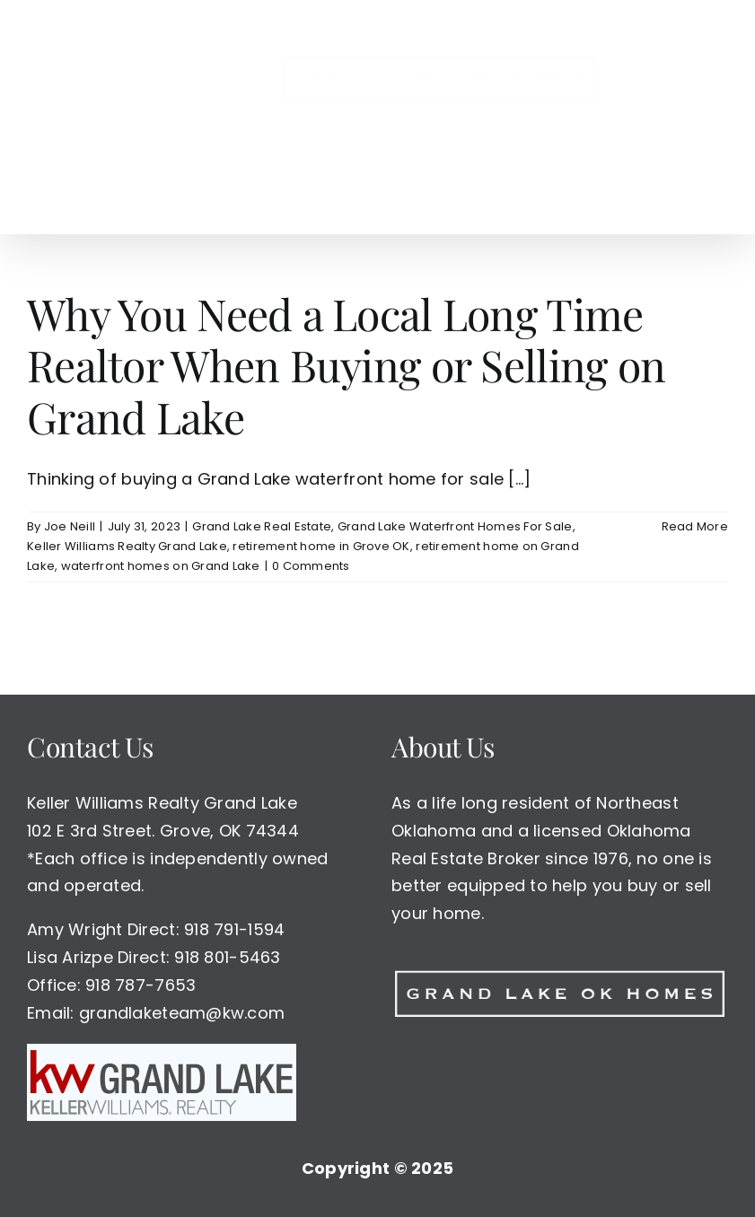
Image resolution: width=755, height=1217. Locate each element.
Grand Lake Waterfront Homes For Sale (455, 526)
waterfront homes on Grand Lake (160, 565)
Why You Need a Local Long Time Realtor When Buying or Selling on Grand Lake (346, 365)
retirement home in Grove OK (321, 546)
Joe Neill (69, 526)
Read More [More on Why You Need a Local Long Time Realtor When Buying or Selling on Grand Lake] (695, 526)
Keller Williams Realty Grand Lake (127, 546)
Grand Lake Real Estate (261, 526)
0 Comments (311, 565)
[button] (399, 196)
